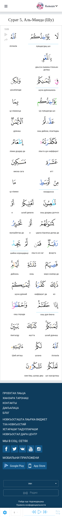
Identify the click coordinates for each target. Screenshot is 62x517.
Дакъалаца (11, 408)
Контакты (10, 403)
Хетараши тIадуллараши (20, 429)
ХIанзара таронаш (15, 398)
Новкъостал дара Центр (20, 434)
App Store (36, 465)
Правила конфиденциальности (31, 505)
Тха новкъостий (14, 424)
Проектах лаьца (14, 393)
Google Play (14, 465)
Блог (6, 412)
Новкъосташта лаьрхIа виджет (25, 419)
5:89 (6, 29)
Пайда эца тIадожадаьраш (31, 501)
